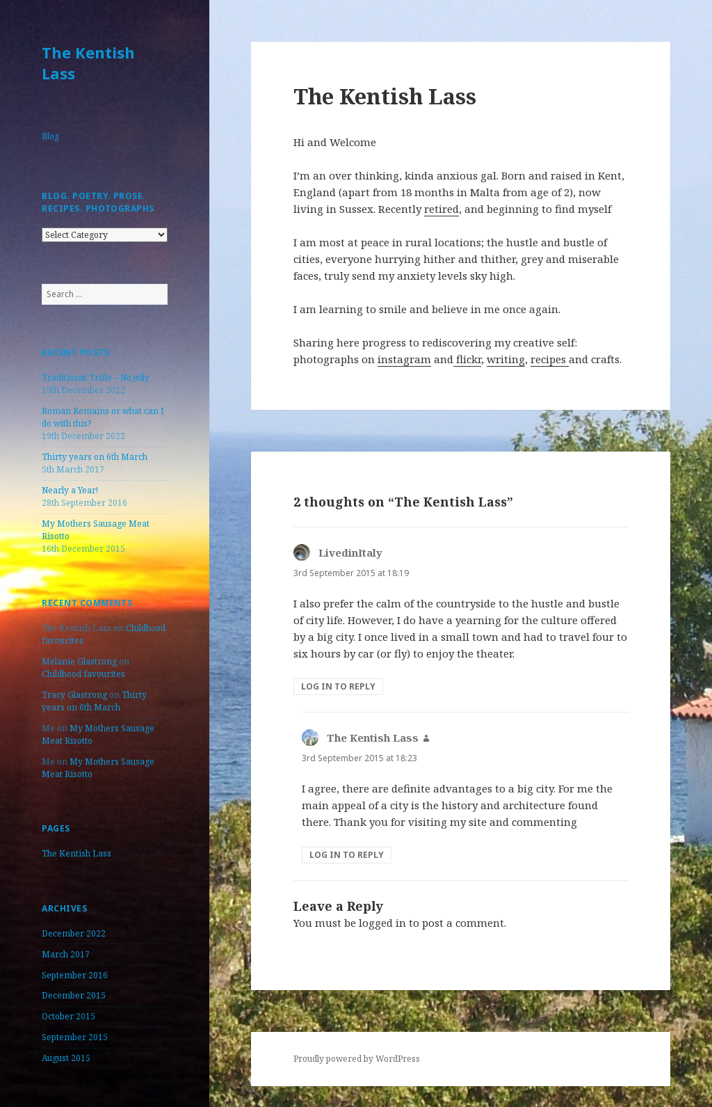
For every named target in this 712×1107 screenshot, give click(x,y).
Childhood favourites (83, 674)
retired (441, 209)
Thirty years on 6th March (94, 457)
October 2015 (68, 1016)
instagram (404, 359)
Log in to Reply (338, 686)
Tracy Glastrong (74, 695)
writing (506, 359)
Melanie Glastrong (79, 661)
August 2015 (66, 1058)
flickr (467, 359)
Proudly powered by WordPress (356, 1059)
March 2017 (66, 954)
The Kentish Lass (88, 62)
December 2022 (74, 933)
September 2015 (75, 1037)
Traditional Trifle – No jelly (95, 377)
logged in (382, 923)
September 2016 (75, 975)
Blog (50, 136)
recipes (550, 359)
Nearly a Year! (70, 490)
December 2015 (74, 995)
